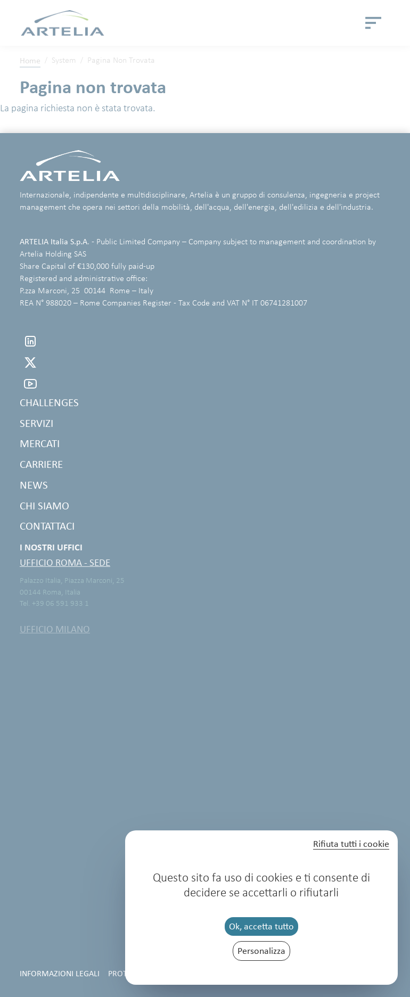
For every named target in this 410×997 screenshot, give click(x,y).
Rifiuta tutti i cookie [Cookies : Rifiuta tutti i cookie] (351, 844)
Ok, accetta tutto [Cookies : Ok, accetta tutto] (261, 926)
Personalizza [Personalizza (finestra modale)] (261, 951)
